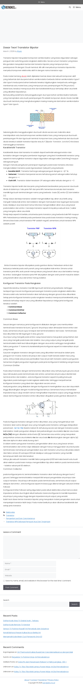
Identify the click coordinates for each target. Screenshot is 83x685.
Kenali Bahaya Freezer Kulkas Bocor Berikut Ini (22, 632)
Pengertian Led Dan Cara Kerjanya (20, 518)
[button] (70, 7)
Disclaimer (43, 680)
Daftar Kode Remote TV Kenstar (16, 624)
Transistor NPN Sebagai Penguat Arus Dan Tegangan (28, 521)
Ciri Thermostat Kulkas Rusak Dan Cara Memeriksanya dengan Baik (45, 652)
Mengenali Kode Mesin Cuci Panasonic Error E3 (22, 636)
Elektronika (10, 512)
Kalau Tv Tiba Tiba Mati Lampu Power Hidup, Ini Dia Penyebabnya (41, 666)
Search (6, 600)
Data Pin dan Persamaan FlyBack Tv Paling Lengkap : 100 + (42, 662)
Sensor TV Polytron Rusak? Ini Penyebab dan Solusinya (26, 628)
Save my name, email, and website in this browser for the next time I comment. (38, 580)
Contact (34, 680)
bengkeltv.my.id (49, 683)
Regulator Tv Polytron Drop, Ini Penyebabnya (30, 657)
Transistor (10, 515)
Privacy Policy (53, 680)
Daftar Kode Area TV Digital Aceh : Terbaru (21, 620)
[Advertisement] (41, 26)
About (26, 680)
